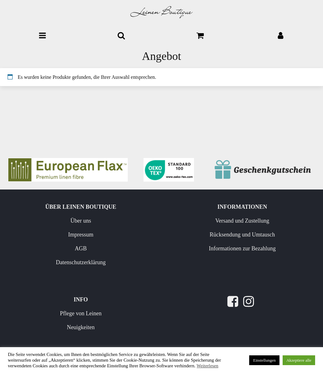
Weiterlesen (207, 365)
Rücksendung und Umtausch (242, 234)
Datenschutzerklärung (81, 262)
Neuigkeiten (81, 327)
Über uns (80, 221)
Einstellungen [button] (264, 360)
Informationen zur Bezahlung (242, 248)
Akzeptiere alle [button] (298, 360)
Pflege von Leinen (81, 313)
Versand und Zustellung (242, 221)
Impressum (80, 234)
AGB (81, 248)
